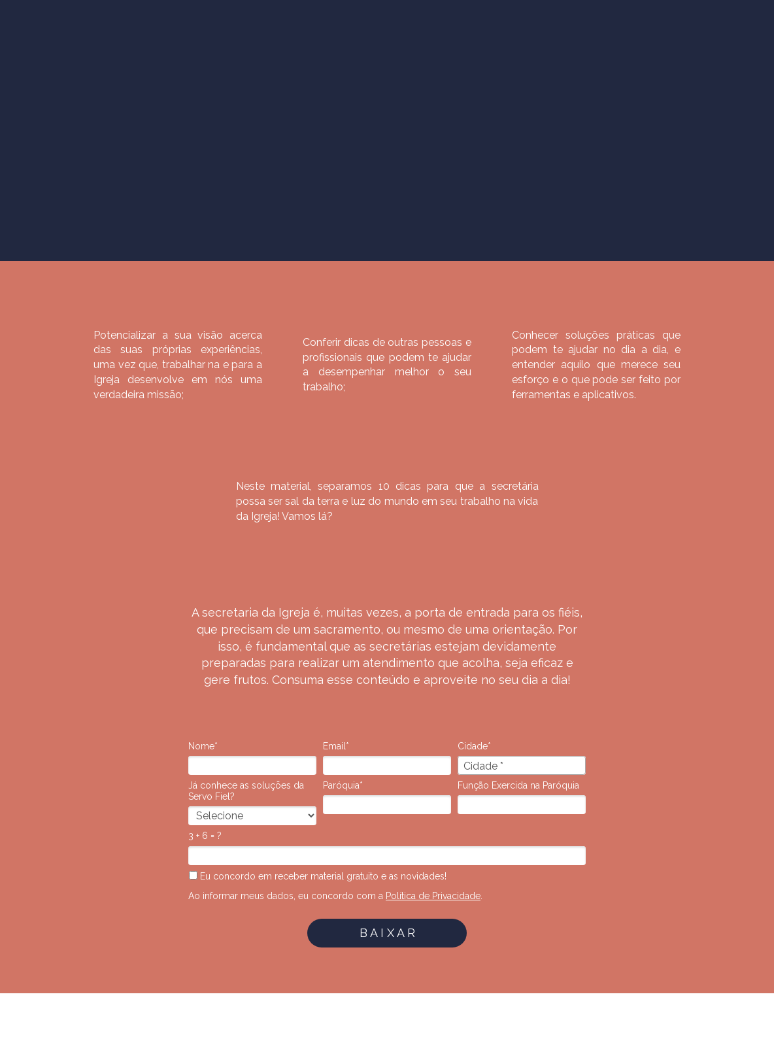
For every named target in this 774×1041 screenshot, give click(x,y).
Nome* (203, 746)
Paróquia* (343, 785)
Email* (336, 746)
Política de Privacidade (433, 896)
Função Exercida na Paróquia (518, 785)
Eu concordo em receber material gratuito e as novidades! (317, 876)
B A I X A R (387, 933)
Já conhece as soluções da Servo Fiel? (246, 791)
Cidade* (474, 746)
